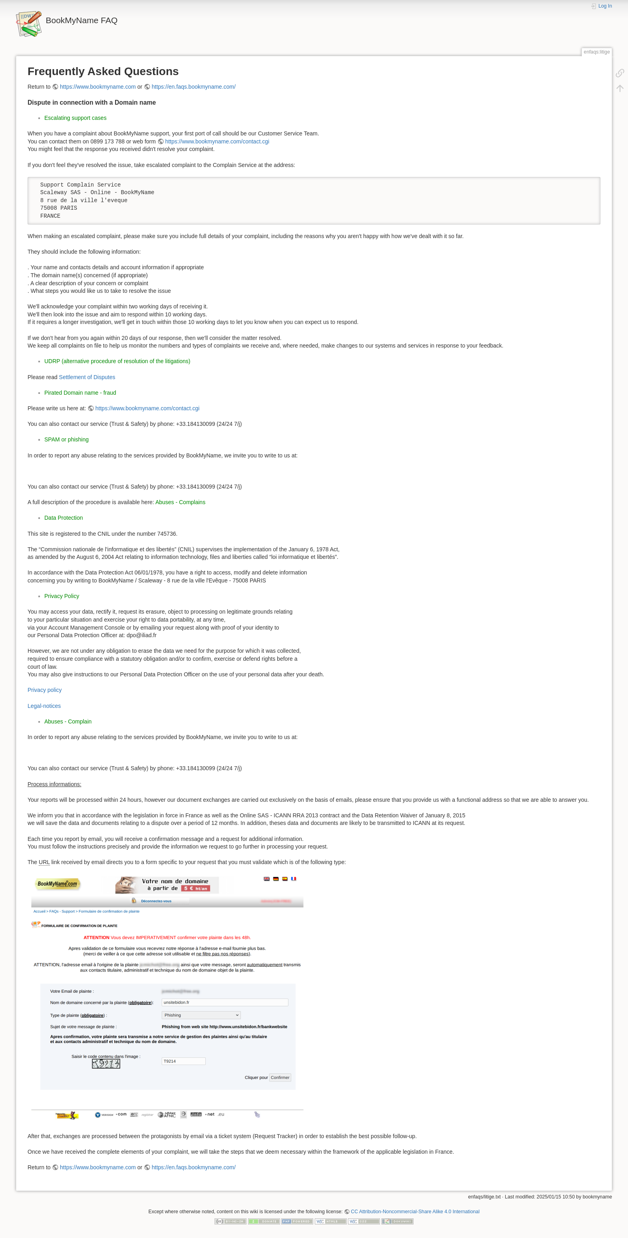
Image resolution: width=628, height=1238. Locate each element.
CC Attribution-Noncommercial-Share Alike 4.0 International (415, 1211)
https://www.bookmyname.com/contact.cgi (217, 141)
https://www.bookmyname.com (98, 86)
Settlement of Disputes (87, 377)
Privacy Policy (61, 596)
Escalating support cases (75, 118)
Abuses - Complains (180, 502)
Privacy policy (45, 690)
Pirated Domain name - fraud (80, 392)
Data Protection (63, 518)
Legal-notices (44, 706)
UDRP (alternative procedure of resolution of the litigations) (117, 361)
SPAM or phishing (66, 439)
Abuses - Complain (67, 721)
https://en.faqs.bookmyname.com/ (194, 86)
